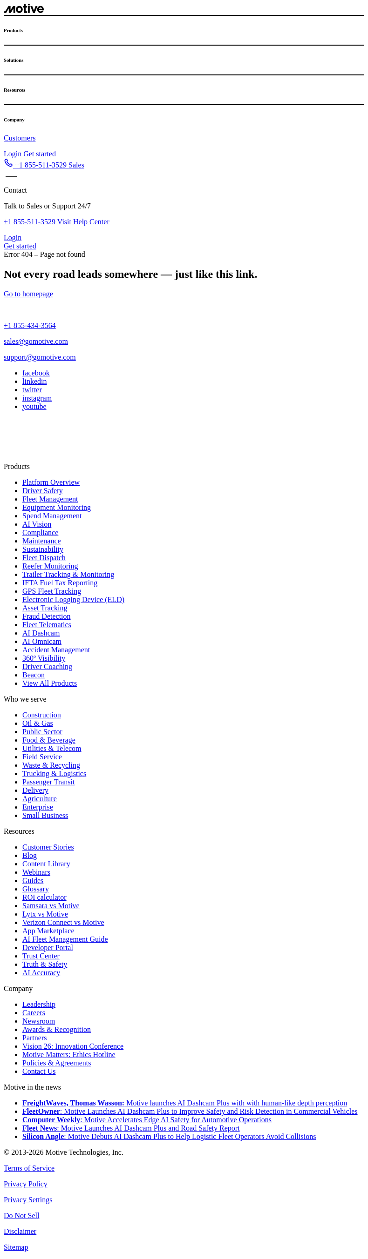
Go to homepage (28, 294)
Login (12, 154)
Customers (19, 138)
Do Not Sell (21, 1215)
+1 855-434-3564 (30, 325)
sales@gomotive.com (36, 341)
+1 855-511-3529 (29, 222)
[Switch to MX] (18, 442)
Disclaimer (20, 1231)
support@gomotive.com (40, 357)
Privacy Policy (26, 1184)
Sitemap (16, 1247)
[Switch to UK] (46, 442)
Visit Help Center (83, 222)
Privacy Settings (28, 1200)
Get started (39, 154)
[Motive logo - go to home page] (24, 10)
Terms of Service (29, 1168)
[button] (44, 165)
